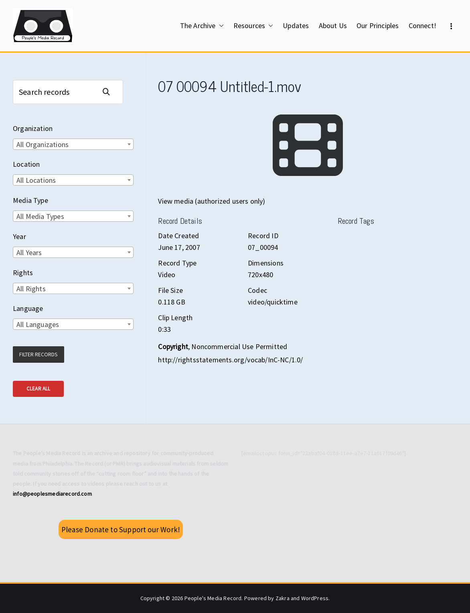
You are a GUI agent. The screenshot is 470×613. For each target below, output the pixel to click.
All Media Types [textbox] (40, 216)
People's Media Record (213, 598)
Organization (33, 128)
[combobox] (73, 144)
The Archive (202, 25)
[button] (220, 25)
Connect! (422, 25)
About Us (333, 25)
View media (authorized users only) (211, 201)
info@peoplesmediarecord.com (52, 493)
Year (19, 236)
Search (109, 92)
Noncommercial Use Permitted (239, 346)
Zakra (283, 598)
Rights (23, 272)
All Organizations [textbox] (42, 144)
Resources (253, 25)
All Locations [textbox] (36, 180)
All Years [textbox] (29, 252)
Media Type (30, 200)
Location (26, 164)
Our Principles (378, 25)
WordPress (315, 598)
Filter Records (38, 354)
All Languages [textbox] (37, 324)
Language (28, 308)
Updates (296, 25)
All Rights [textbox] (31, 288)
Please (120, 529)
